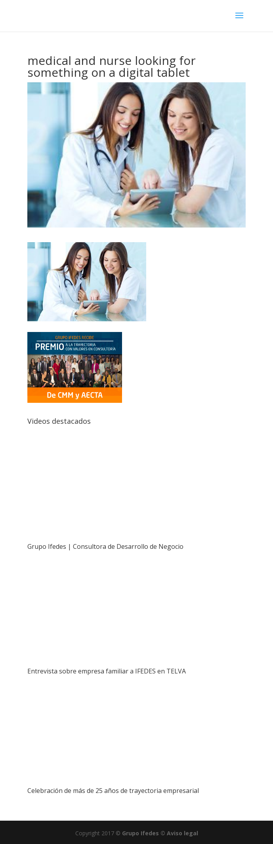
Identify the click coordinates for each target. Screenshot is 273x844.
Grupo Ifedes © (144, 833)
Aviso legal (182, 833)
